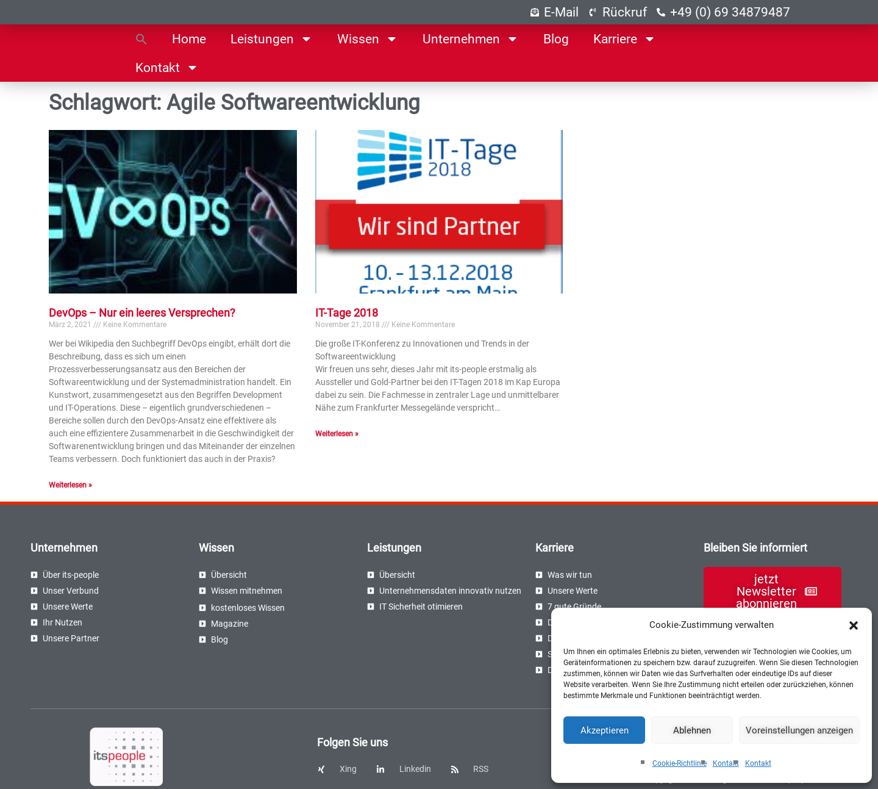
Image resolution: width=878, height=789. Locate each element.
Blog (556, 39)
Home (189, 39)
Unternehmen (471, 38)
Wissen (367, 38)
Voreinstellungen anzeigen (799, 730)
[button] (854, 625)
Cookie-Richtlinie (679, 763)
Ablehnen (692, 730)
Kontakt (726, 763)
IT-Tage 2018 (346, 312)
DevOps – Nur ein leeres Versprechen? (142, 312)
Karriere (624, 38)
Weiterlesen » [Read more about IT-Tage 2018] (337, 434)
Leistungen (271, 38)
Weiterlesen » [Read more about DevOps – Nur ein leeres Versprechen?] (70, 485)
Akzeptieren (604, 730)
